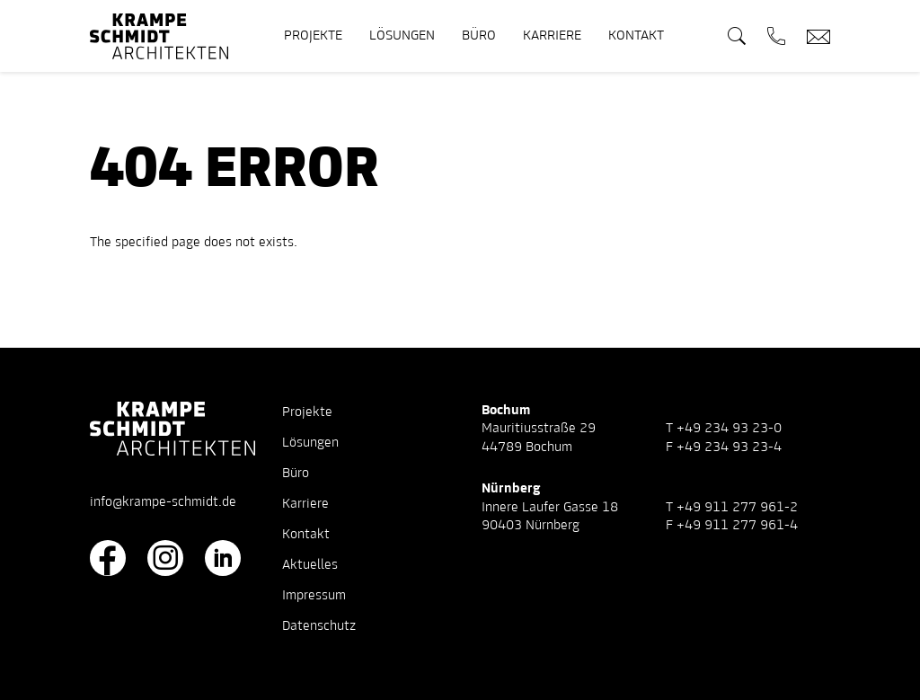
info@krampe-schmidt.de (163, 502)
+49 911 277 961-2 (737, 508)
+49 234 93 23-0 (729, 428)
